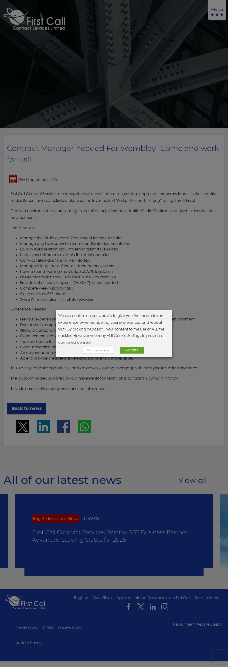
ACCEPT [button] (132, 350)
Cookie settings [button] (98, 350)
